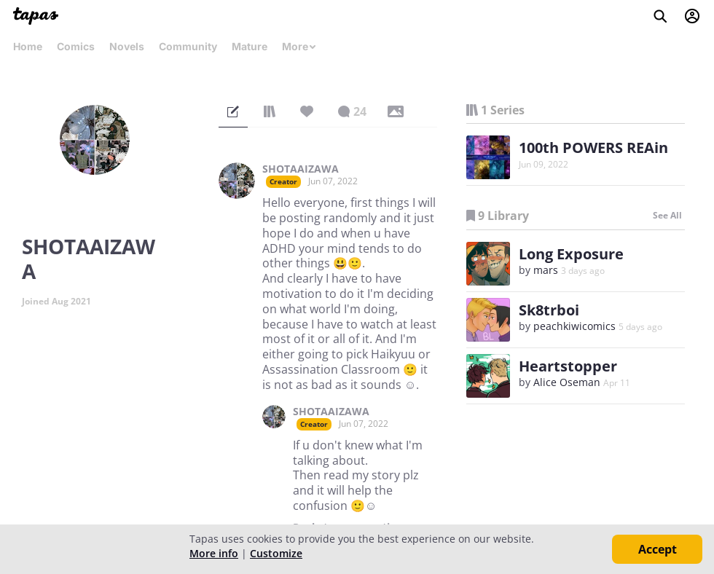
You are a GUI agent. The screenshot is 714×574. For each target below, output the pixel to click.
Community (188, 46)
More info (213, 553)
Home (27, 46)
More (299, 46)
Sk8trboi (549, 310)
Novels (126, 46)
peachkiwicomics (574, 326)
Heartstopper (568, 366)
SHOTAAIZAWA (300, 169)
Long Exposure (571, 254)
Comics (76, 46)
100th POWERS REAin (593, 147)
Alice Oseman (566, 382)
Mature (249, 46)
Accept (657, 549)
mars (545, 270)
